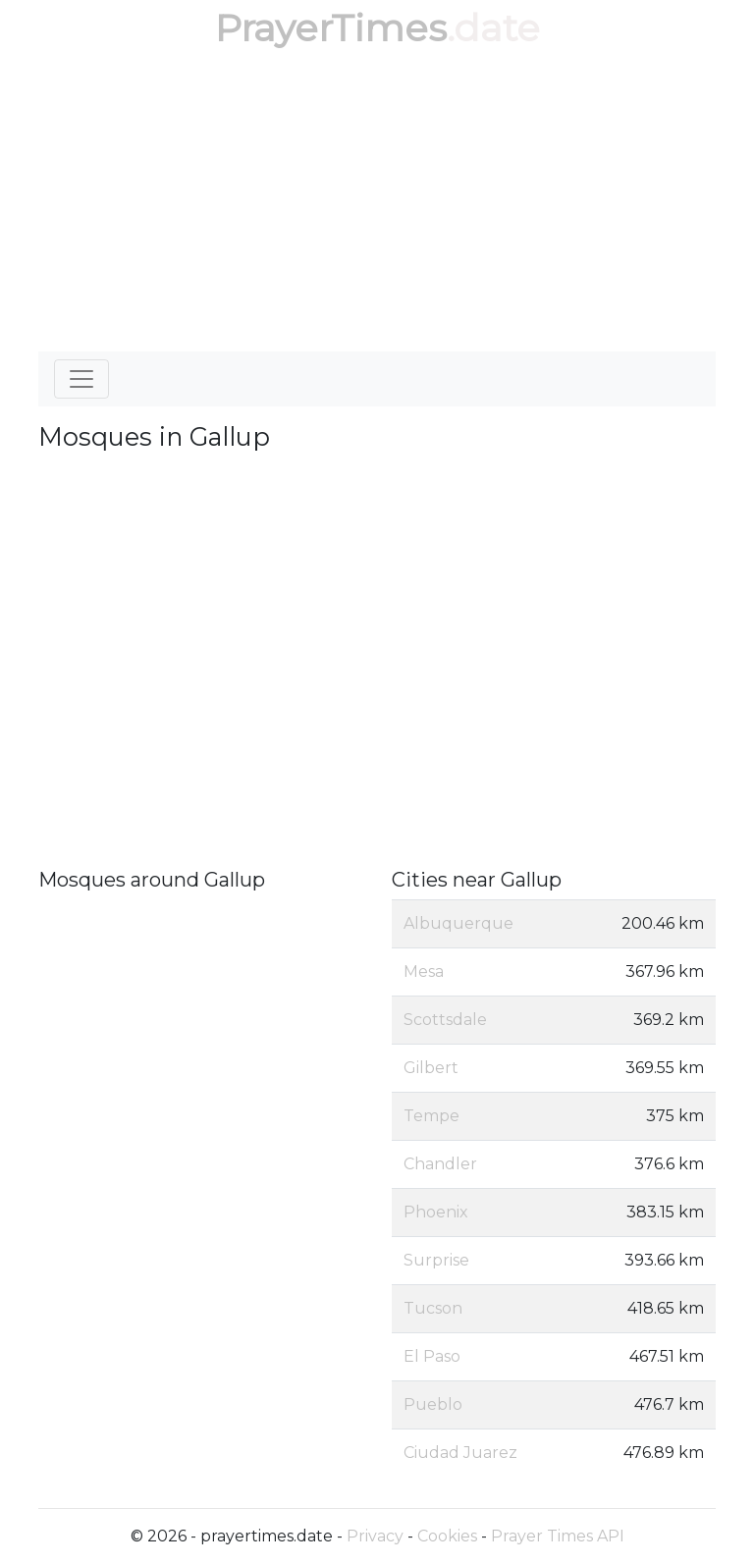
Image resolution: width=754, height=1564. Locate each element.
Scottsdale (445, 1019)
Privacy (375, 1536)
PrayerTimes (331, 28)
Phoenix (436, 1212)
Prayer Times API (557, 1536)
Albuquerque (458, 923)
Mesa (424, 971)
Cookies (447, 1536)
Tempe (431, 1115)
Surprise (436, 1260)
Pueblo (433, 1404)
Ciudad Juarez (460, 1452)
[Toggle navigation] (81, 379)
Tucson (433, 1308)
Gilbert (431, 1067)
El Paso (432, 1356)
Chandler (440, 1164)
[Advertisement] (377, 204)
